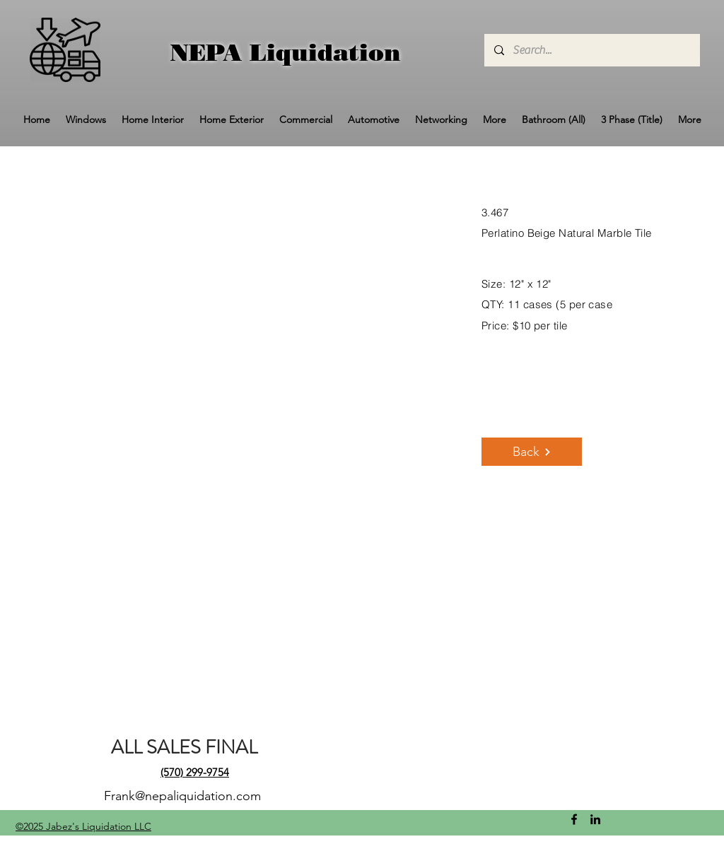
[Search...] (591, 50)
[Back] (531, 452)
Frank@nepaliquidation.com (182, 796)
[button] (86, 120)
